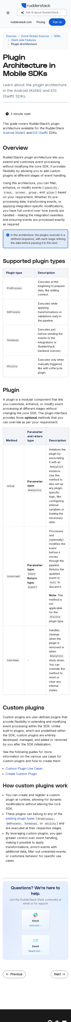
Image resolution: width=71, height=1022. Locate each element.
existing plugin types (20, 818)
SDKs (57, 36)
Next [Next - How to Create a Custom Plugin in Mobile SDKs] (59, 974)
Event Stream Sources (35, 36)
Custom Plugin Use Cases (24, 768)
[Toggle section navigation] (7, 13)
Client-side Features (23, 40)
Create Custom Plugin (21, 774)
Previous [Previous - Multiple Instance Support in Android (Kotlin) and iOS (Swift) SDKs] (14, 974)
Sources (11, 36)
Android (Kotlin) (14, 133)
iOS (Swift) (40, 133)
